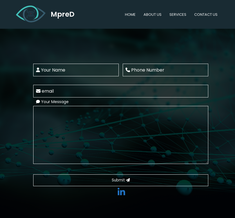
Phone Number (145, 70)
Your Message (52, 101)
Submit (121, 180)
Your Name (50, 70)
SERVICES (177, 14)
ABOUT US (153, 14)
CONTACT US (206, 14)
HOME (130, 14)
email (45, 91)
